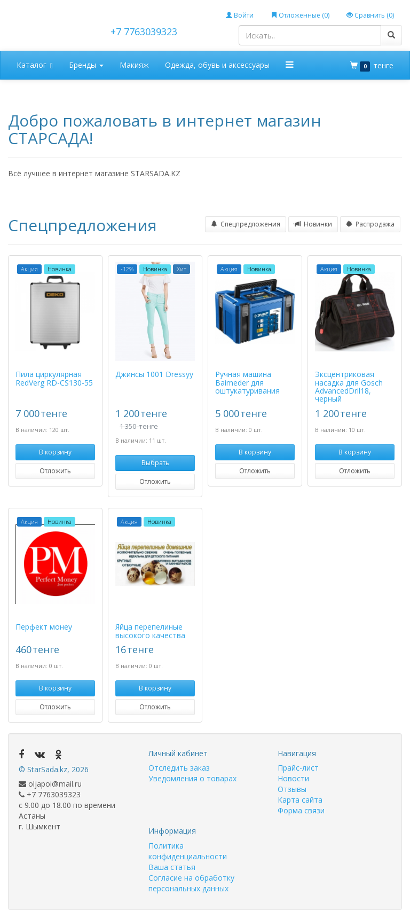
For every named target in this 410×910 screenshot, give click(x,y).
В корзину (55, 452)
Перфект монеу (43, 627)
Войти (240, 15)
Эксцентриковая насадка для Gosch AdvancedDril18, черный (349, 386)
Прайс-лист (298, 768)
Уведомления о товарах (192, 778)
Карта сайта (300, 800)
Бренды (86, 65)
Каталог (35, 66)
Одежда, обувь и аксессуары (217, 65)
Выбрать (155, 462)
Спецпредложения (245, 224)
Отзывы (292, 789)
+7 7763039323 (144, 31)
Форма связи (301, 810)
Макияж (134, 65)
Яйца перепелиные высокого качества (150, 631)
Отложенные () (300, 15)
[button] (290, 64)
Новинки (313, 224)
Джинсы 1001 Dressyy (154, 374)
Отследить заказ (179, 768)
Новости (293, 778)
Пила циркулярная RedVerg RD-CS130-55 (54, 378)
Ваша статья (171, 867)
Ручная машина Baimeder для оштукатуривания (247, 382)
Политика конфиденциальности (187, 851)
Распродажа (370, 224)
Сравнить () (370, 15)
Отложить (55, 470)
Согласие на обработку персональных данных (191, 883)
